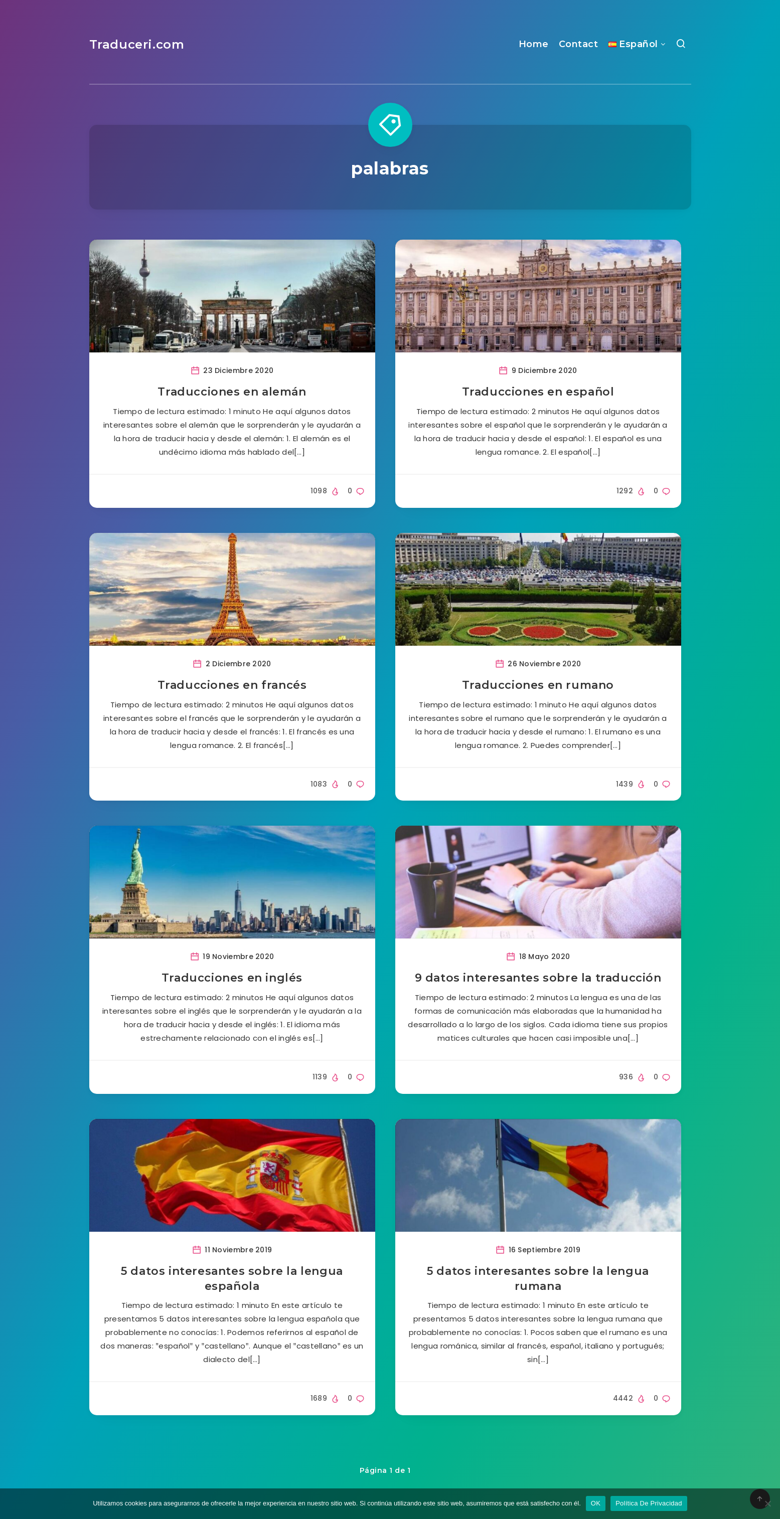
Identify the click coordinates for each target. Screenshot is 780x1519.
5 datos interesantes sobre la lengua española (232, 1278)
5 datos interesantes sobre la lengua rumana (538, 1278)
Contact (578, 44)
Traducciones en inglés (232, 978)
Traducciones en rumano (538, 685)
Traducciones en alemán (232, 392)
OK (595, 1503)
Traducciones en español (538, 392)
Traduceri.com (137, 44)
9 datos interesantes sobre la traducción (538, 978)
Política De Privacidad (648, 1503)
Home (534, 44)
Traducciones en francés (232, 685)
